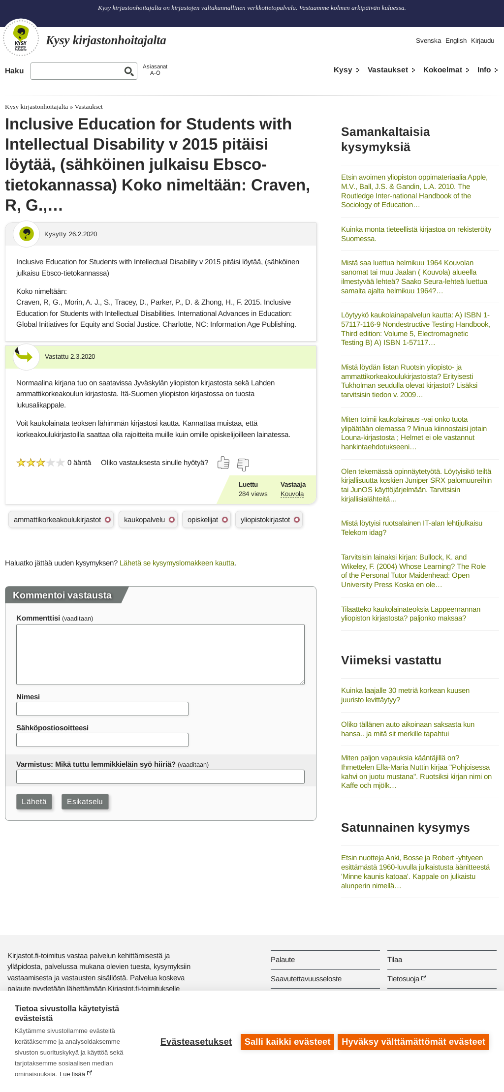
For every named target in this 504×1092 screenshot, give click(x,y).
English (456, 40)
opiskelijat (203, 519)
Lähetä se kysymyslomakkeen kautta (177, 563)
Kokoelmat (442, 69)
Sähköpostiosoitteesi (52, 727)
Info (484, 69)
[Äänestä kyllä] (224, 462)
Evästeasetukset (194, 1041)
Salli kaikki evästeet (286, 1041)
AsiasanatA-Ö (155, 69)
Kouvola (292, 494)
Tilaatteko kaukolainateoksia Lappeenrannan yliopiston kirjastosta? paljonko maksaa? (410, 614)
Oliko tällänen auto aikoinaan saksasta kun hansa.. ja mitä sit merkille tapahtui (407, 729)
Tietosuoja (403, 978)
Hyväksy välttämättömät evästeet (413, 1041)
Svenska (428, 40)
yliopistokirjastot (265, 519)
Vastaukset (388, 69)
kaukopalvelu (144, 519)
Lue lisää (72, 1074)
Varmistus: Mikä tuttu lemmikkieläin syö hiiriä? (96, 764)
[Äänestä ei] (242, 465)
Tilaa (394, 959)
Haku (14, 70)
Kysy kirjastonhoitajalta (36, 106)
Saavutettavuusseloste (306, 978)
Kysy (343, 69)
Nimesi (28, 696)
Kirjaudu (482, 40)
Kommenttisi (38, 618)
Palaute (283, 959)
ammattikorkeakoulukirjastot (57, 519)
